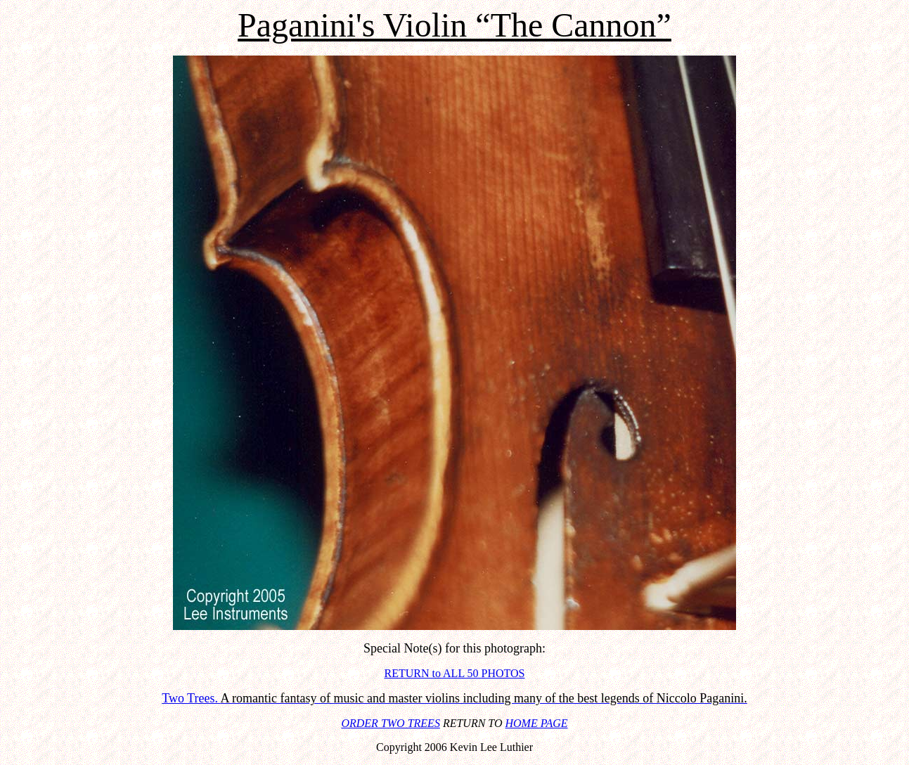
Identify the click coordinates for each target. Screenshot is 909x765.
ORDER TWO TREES (390, 723)
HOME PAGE (536, 723)
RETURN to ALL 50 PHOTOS (454, 673)
